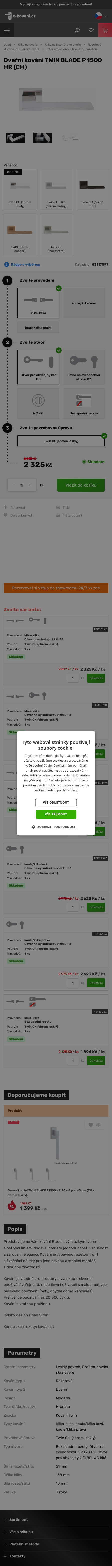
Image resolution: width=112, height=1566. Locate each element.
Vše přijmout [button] (56, 814)
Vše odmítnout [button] (56, 802)
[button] (56, 826)
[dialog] (56, 783)
